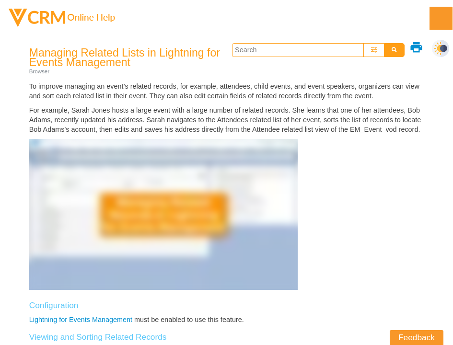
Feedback (416, 337)
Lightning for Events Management (80, 319)
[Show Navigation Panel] (441, 18)
